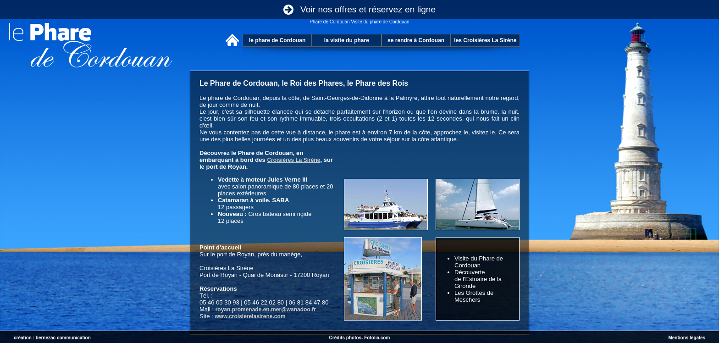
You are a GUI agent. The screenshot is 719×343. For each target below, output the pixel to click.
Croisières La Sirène (293, 160)
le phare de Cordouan (277, 40)
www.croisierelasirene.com (250, 316)
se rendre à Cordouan (415, 40)
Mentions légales (686, 337)
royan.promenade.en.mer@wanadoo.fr (266, 309)
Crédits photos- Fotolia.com (359, 337)
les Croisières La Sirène (485, 40)
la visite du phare (346, 40)
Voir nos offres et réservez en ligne (359, 9)
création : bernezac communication (52, 337)
